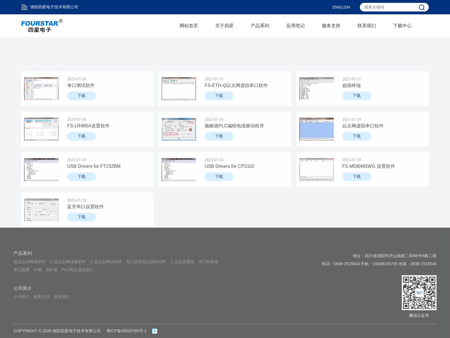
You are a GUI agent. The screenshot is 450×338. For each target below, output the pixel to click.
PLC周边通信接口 (78, 269)
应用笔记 (295, 25)
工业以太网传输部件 (68, 261)
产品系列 (260, 25)
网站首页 (189, 25)
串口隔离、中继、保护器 (35, 269)
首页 (37, 49)
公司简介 (22, 288)
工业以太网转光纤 (106, 261)
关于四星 (224, 25)
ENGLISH (341, 7)
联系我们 (367, 25)
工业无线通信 (182, 261)
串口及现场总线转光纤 (146, 261)
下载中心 (402, 25)
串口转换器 (208, 261)
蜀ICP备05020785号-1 (126, 331)
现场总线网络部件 (29, 261)
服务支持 (331, 25)
